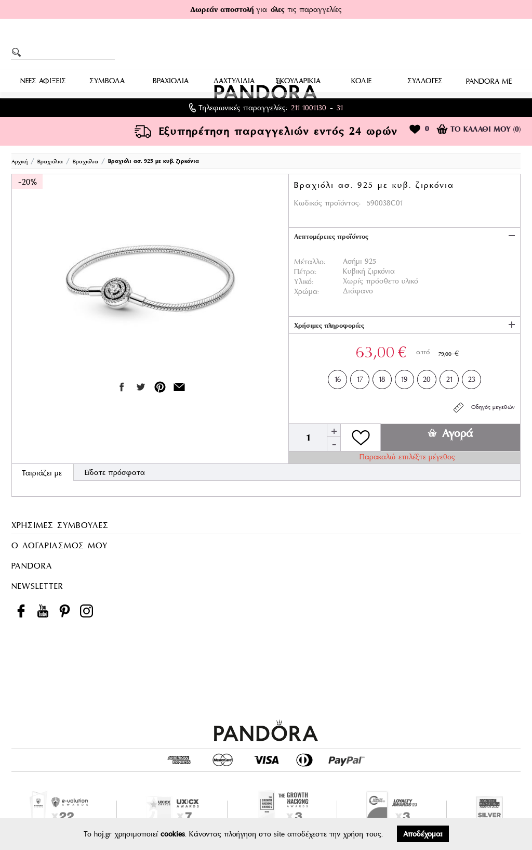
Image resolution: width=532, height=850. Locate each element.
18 (382, 377)
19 (404, 377)
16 (338, 377)
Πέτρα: (305, 271)
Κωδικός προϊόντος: (327, 203)
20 (427, 377)
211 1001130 (308, 107)
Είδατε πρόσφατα (115, 472)
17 (360, 377)
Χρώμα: (306, 291)
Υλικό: (303, 281)
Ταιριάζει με (42, 473)
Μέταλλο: (309, 261)
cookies (173, 834)
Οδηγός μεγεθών (483, 407)
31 (340, 107)
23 (471, 377)
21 (449, 377)
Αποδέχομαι (423, 834)
